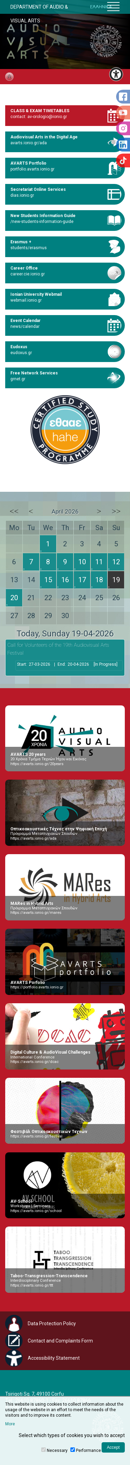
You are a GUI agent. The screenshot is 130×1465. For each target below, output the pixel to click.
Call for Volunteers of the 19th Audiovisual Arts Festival (58, 649)
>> (116, 511)
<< (14, 511)
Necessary (57, 1450)
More (10, 1424)
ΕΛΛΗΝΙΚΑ (101, 6)
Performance (88, 1450)
